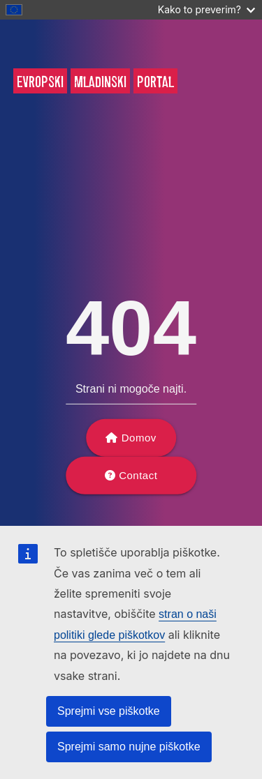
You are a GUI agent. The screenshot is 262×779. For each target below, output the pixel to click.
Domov (139, 438)
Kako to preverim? (206, 9)
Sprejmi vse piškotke (108, 711)
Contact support (135, 481)
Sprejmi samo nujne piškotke (129, 746)
